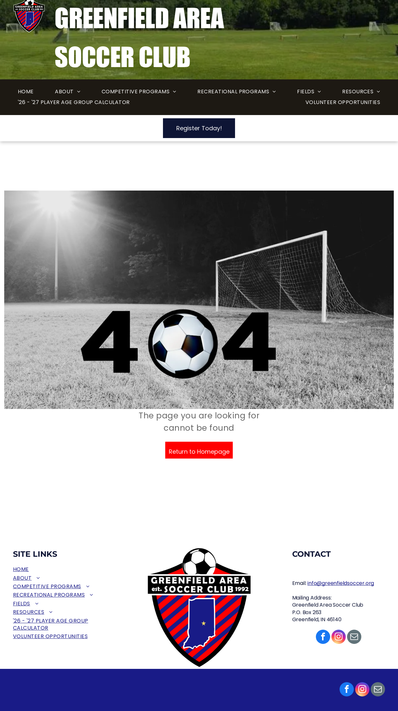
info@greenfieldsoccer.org (340, 583)
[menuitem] (26, 92)
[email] (378, 690)
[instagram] (362, 690)
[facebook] (347, 690)
